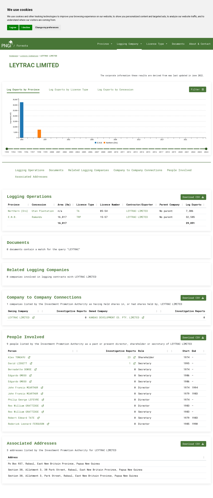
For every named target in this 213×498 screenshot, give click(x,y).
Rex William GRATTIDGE (26, 405)
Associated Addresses (31, 176)
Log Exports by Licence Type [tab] (68, 89)
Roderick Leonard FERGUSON (28, 423)
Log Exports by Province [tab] (23, 89)
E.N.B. (12, 216)
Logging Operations (29, 170)
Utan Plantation (43, 210)
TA (77, 210)
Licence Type (155, 43)
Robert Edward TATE (24, 417)
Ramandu (37, 216)
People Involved (179, 170)
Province (103, 43)
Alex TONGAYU (19, 357)
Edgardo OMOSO (20, 375)
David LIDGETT (20, 363)
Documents (178, 43)
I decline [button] (26, 27)
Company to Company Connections (138, 170)
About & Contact (200, 43)
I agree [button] (12, 27)
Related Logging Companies (88, 170)
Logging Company (128, 43)
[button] (28, 204)
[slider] (7, 149)
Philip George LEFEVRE (26, 399)
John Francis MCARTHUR (25, 387)
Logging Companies (29, 56)
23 (132, 357)
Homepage (13, 56)
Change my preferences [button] (47, 27)
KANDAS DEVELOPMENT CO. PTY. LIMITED (117, 317)
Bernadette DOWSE (22, 369)
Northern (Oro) (18, 210)
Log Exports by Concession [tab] (115, 89)
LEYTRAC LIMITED (48, 56)
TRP (78, 216)
